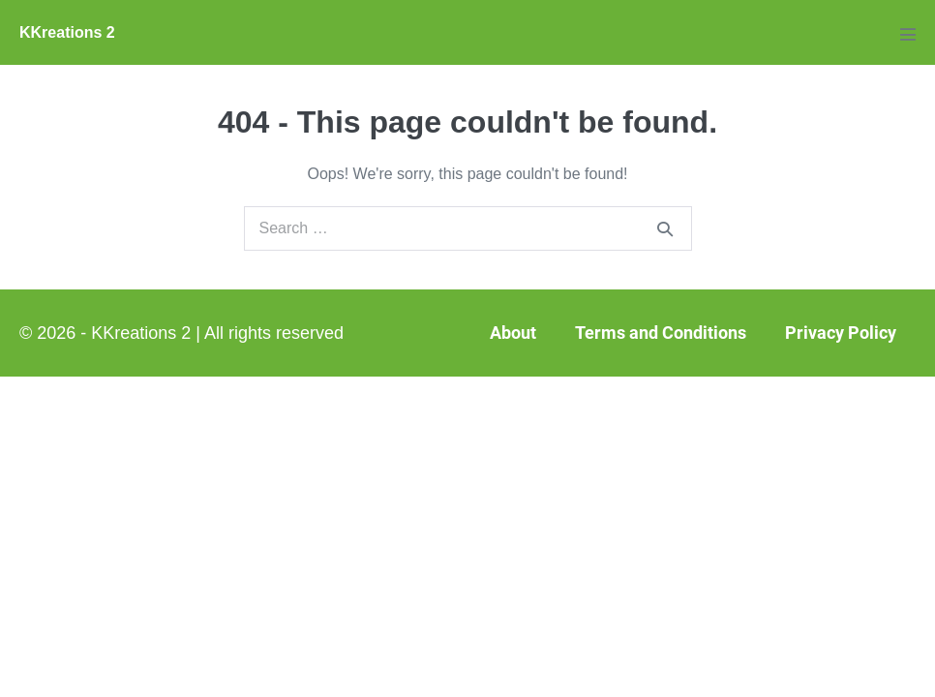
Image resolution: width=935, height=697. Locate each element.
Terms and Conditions (660, 332)
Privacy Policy (840, 332)
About (513, 332)
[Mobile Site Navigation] (908, 34)
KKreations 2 (67, 32)
